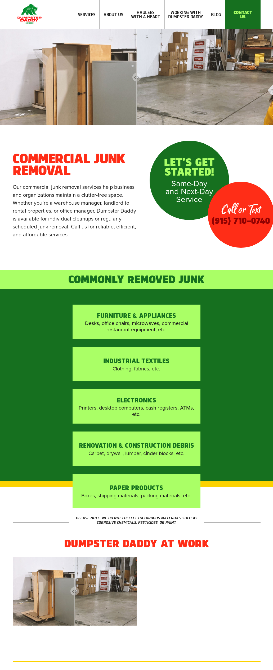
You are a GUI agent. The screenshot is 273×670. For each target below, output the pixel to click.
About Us (113, 13)
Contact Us (243, 13)
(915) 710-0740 (147, 597)
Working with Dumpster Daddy (185, 13)
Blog (216, 13)
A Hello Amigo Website (177, 664)
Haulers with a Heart (145, 13)
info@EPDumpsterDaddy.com (147, 610)
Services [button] (87, 18)
